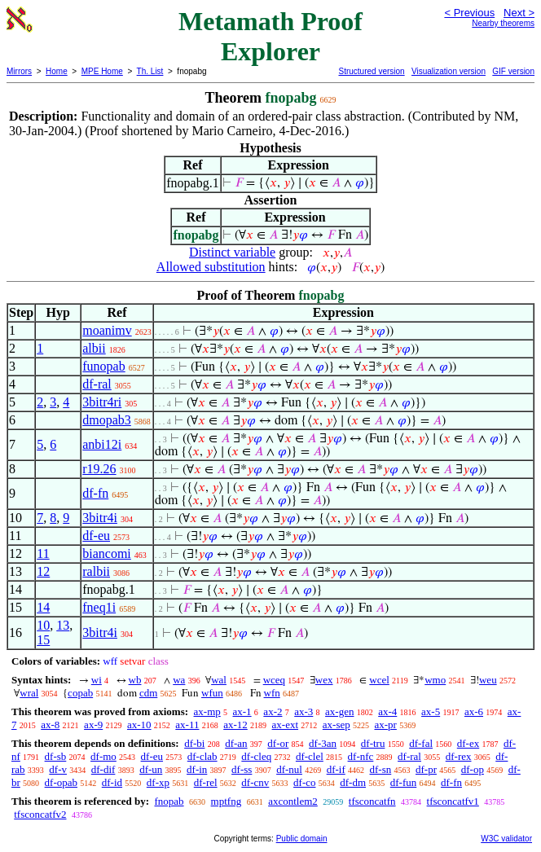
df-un (150, 769)
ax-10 (139, 724)
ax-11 (187, 724)
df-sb (56, 756)
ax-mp (207, 711)
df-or (277, 743)
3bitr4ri (101, 402)
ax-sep (336, 724)
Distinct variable (232, 252)
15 (43, 640)
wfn (272, 693)
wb (135, 680)
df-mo (103, 756)
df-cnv (255, 782)
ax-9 (93, 724)
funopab (103, 366)
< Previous (469, 13)
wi (96, 680)
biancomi (106, 553)
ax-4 (387, 711)
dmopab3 (106, 420)
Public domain (302, 838)
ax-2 (272, 711)
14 (43, 607)
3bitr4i (99, 518)
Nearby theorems (503, 23)
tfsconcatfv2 (40, 814)
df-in (197, 769)
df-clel (309, 756)
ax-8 (50, 724)
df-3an (322, 743)
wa (179, 680)
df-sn (381, 769)
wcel (379, 680)
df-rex (459, 756)
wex (324, 680)
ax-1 (242, 711)
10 (43, 625)
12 (43, 571)
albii (93, 348)
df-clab (202, 756)
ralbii (96, 571)
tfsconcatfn (372, 801)
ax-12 (235, 724)
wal (219, 680)
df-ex (468, 743)
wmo (435, 680)
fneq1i (99, 607)
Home (57, 71)
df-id (112, 782)
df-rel (206, 782)
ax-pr (385, 724)
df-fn (95, 493)
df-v (58, 769)
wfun (212, 693)
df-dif (103, 769)
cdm (148, 693)
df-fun (403, 782)
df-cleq (256, 756)
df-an (236, 743)
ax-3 (303, 711)
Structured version (371, 71)
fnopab (168, 801)
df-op (472, 769)
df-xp (158, 782)
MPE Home (102, 71)
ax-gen (339, 711)
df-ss (241, 769)
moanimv (106, 330)
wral (29, 693)
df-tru (373, 743)
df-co (304, 782)
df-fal (421, 743)
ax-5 (430, 711)
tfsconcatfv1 (453, 801)
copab (80, 693)
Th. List (150, 71)
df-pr (426, 769)
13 (62, 625)
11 (43, 553)
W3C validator (506, 838)
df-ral (97, 384)
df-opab (61, 782)
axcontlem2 (293, 801)
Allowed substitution (211, 267)
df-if (336, 769)
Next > (519, 13)
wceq (274, 680)
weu (488, 680)
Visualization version (448, 71)
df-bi (194, 743)
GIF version (513, 71)
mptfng (226, 801)
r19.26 (99, 469)
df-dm (353, 782)
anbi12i (101, 444)
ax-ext (285, 724)
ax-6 (473, 711)
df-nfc (361, 756)
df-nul (289, 769)
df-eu (96, 535)
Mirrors (19, 71)
